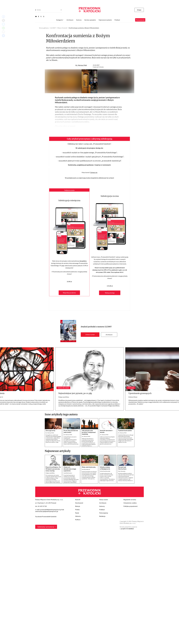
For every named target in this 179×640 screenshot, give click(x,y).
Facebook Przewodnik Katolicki (46, 516)
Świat (77, 513)
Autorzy (79, 20)
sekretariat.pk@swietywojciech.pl (46, 511)
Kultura (77, 519)
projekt (127, 528)
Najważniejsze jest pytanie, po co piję (75, 393)
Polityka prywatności (130, 506)
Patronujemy (103, 513)
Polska (77, 509)
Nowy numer (103, 499)
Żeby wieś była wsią (88, 467)
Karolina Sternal (86, 469)
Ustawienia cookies (130, 503)
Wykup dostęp (110, 293)
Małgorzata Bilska (63, 397)
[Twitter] (41, 16)
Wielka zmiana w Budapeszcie (105, 468)
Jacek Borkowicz (68, 473)
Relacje (77, 506)
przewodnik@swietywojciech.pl (51, 509)
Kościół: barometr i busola (106, 431)
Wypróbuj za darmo (69, 293)
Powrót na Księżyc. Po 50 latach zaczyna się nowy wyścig (53, 469)
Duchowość (79, 503)
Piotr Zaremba (121, 471)
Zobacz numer (90, 334)
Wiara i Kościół (62, 28)
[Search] (35, 10)
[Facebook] (38, 16)
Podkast (117, 20)
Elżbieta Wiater (132, 397)
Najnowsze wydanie (105, 20)
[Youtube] (36, 16)
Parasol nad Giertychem (122, 468)
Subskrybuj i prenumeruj (46, 527)
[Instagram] (43, 16)
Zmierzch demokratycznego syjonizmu (70, 469)
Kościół (77, 499)
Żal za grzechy (50, 430)
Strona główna (44, 28)
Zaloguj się (93, 172)
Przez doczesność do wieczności (71, 431)
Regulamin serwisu (129, 499)
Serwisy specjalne (90, 20)
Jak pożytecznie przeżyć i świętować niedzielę (89, 432)
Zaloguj (139, 10)
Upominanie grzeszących (139, 393)
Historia (78, 516)
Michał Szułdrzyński (105, 471)
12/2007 (108, 327)
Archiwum (109, 334)
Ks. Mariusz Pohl (81, 65)
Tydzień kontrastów (125, 430)
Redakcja (102, 516)
